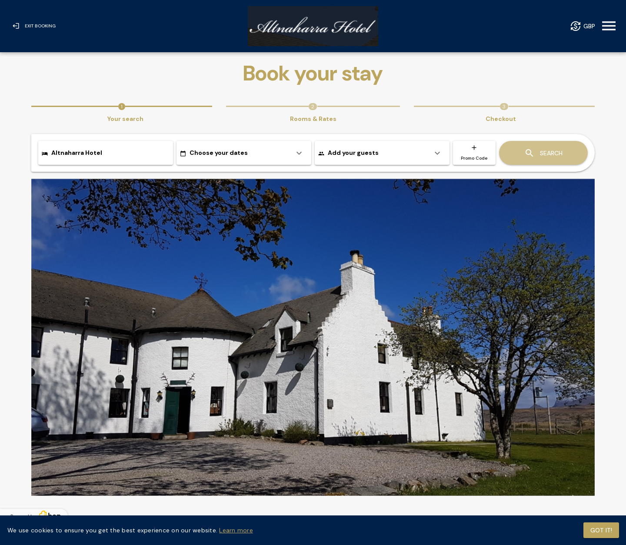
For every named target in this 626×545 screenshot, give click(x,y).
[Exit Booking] (34, 26)
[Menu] (609, 26)
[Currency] (583, 26)
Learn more (236, 530)
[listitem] (243, 153)
